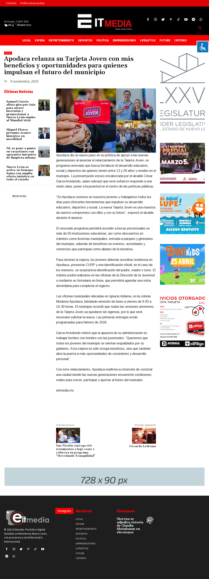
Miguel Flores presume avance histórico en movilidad (18, 134)
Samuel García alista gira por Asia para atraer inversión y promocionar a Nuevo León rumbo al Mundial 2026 (21, 111)
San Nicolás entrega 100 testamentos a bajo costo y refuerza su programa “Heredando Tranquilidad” (75, 451)
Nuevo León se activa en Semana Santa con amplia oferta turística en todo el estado (20, 173)
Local (8, 53)
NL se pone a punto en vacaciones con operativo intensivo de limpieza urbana (21, 153)
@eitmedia (19, 196)
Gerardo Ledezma (142, 446)
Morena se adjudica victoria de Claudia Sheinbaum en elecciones (130, 525)
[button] (200, 28)
